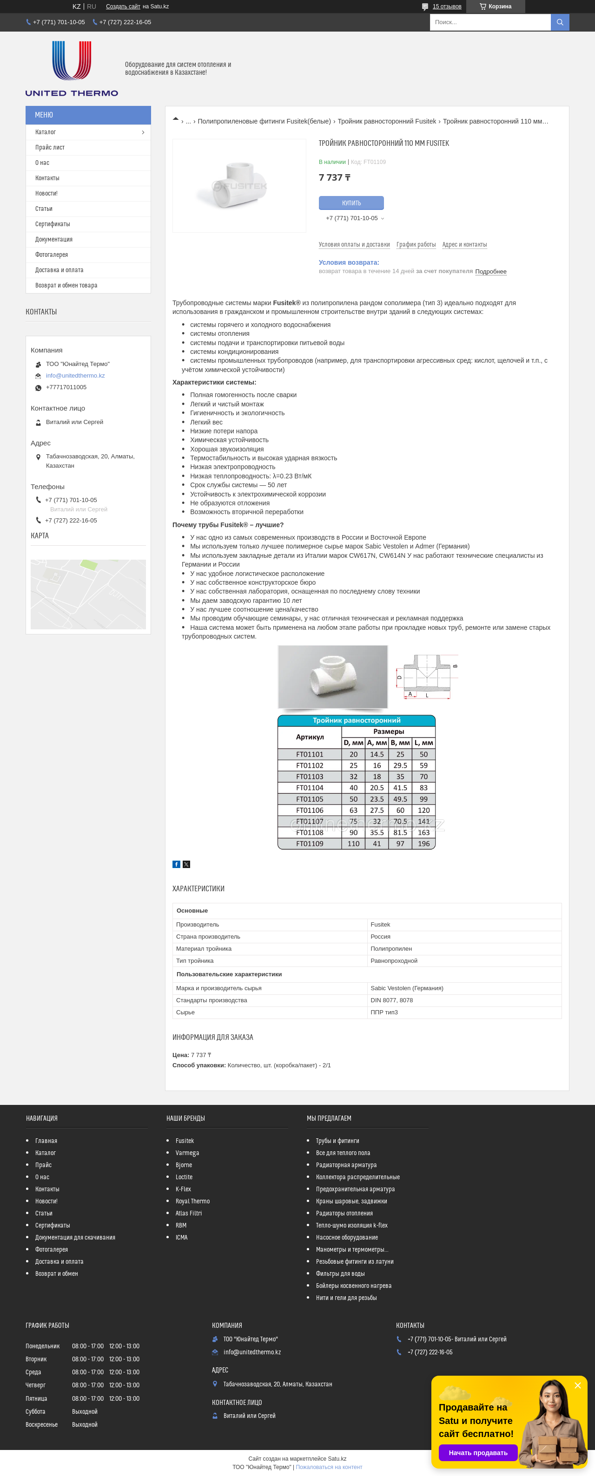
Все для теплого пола (343, 1153)
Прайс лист (50, 147)
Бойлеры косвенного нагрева (354, 1286)
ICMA (181, 1237)
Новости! (46, 193)
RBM (181, 1225)
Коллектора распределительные (358, 1177)
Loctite (184, 1177)
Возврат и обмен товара (66, 285)
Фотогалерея (51, 255)
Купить (351, 203)
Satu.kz (337, 1459)
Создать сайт (123, 6)
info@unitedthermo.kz (75, 375)
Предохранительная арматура (355, 1189)
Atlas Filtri (189, 1213)
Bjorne (184, 1165)
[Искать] (560, 22)
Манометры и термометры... (352, 1250)
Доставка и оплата (59, 270)
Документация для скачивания (75, 1237)
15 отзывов (447, 6)
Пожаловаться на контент (329, 1467)
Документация (54, 239)
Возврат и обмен (56, 1274)
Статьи (44, 209)
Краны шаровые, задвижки (351, 1201)
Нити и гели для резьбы (346, 1298)
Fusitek (185, 1141)
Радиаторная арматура (346, 1165)
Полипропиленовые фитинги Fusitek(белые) (264, 121)
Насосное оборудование (347, 1237)
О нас (42, 163)
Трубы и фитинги (337, 1141)
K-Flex (183, 1189)
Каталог (45, 132)
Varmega (187, 1153)
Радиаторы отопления (344, 1213)
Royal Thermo (193, 1201)
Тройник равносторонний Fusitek (387, 121)
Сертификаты (52, 224)
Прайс (43, 1165)
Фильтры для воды (340, 1274)
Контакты (47, 178)
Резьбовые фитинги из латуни (355, 1262)
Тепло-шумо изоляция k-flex (352, 1225)
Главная (46, 1141)
